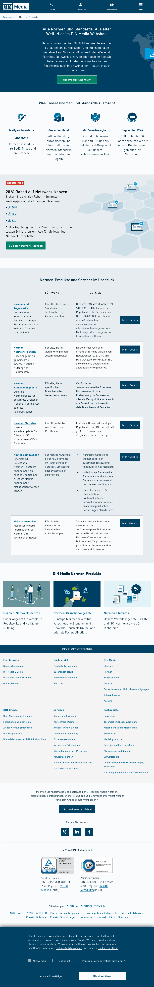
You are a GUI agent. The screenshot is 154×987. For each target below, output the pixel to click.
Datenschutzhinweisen (69, 948)
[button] (80, 6)
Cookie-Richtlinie (108, 948)
